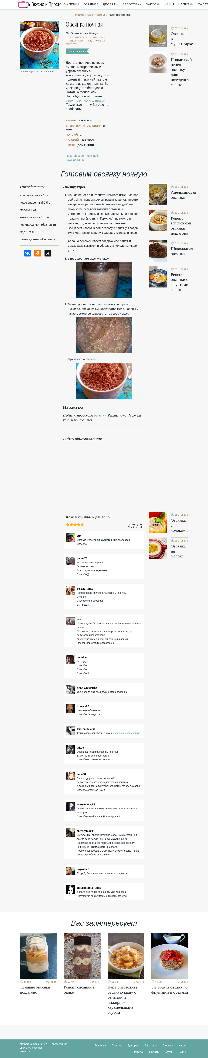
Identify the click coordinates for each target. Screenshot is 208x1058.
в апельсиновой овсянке (126, 733)
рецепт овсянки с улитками (85, 100)
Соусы (169, 1051)
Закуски (153, 4)
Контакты (25, 1051)
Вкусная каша (75, 159)
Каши (169, 4)
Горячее (91, 4)
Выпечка (72, 4)
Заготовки (132, 4)
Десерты (110, 4)
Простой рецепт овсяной (82, 155)
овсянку (100, 415)
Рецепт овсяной (76, 51)
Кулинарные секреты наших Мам (40, 4)
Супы (182, 1051)
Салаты (154, 1051)
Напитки (186, 4)
